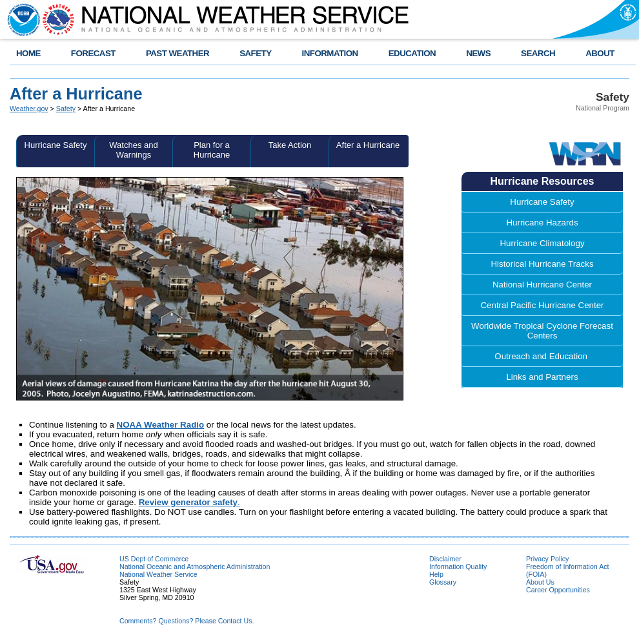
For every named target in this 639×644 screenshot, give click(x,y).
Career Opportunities (558, 590)
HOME (28, 53)
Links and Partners (542, 377)
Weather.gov (29, 108)
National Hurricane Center (542, 284)
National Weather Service (158, 574)
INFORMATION (330, 53)
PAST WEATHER (177, 53)
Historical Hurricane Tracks (542, 264)
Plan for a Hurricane (212, 150)
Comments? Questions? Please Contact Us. (186, 621)
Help (436, 574)
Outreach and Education (541, 356)
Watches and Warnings (133, 150)
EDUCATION (412, 53)
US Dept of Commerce (153, 559)
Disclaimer (445, 559)
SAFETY (255, 53)
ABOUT (599, 53)
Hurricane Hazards (542, 222)
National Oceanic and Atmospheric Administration (194, 566)
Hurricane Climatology (542, 243)
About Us (540, 582)
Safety (66, 108)
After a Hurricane (368, 145)
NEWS (478, 53)
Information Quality (458, 566)
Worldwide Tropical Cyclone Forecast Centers (542, 330)
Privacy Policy (547, 559)
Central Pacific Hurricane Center (542, 305)
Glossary (442, 582)
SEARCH (538, 53)
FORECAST (93, 53)
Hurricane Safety (56, 145)
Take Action (290, 145)
